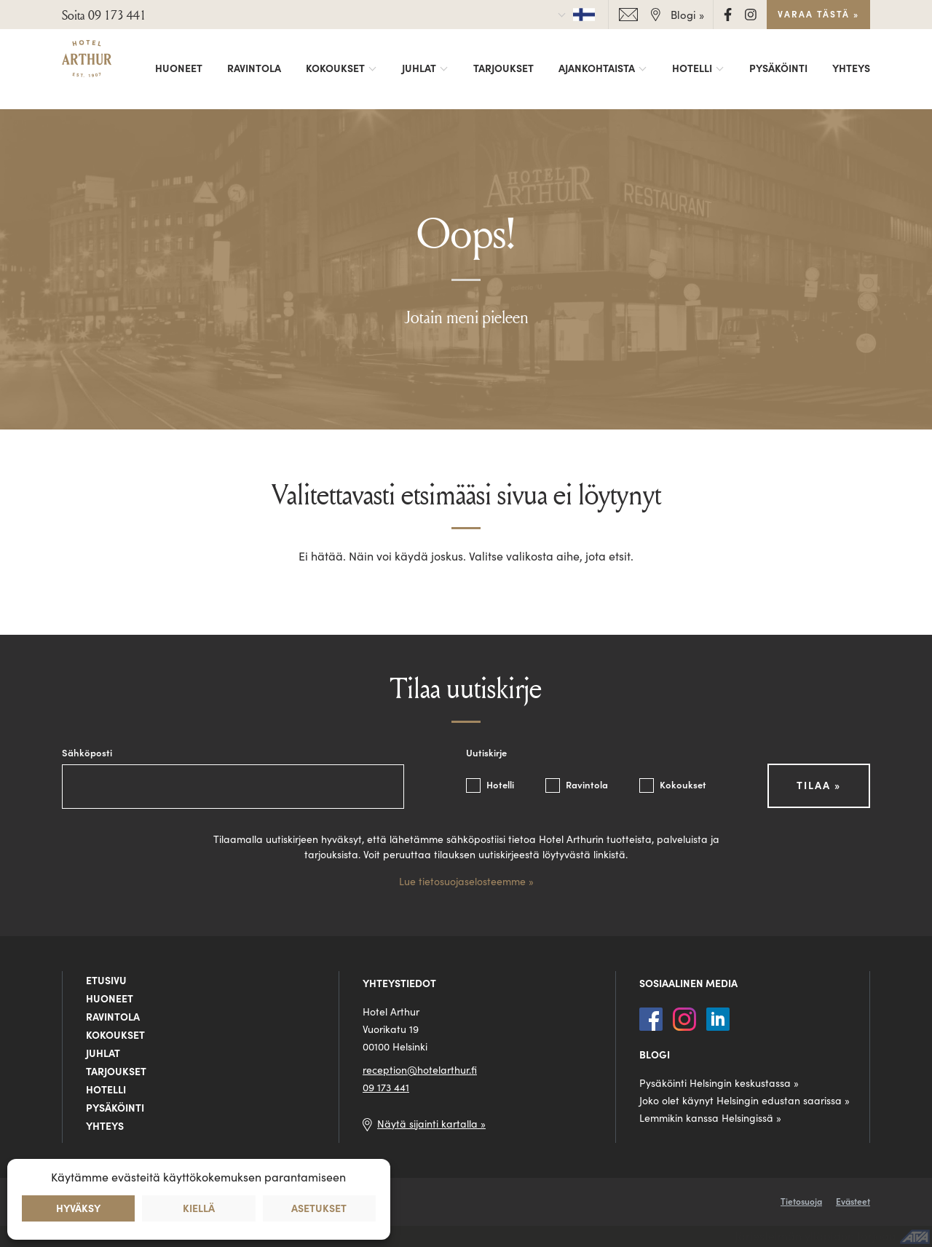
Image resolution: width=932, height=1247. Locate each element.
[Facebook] (729, 13)
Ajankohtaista (596, 68)
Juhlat (419, 68)
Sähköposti (87, 753)
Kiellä (199, 1208)
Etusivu (106, 980)
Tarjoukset (503, 68)
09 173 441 (386, 1087)
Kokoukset (335, 68)
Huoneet (178, 68)
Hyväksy (78, 1208)
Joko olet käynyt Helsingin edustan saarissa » (744, 1100)
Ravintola (254, 68)
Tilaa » (819, 785)
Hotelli (692, 68)
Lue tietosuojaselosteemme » (466, 881)
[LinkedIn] (718, 1017)
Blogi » (687, 15)
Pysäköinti (778, 68)
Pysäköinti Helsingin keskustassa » (719, 1083)
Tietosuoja (801, 1201)
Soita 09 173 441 (104, 15)
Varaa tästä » (818, 14)
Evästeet (853, 1201)
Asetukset (319, 1208)
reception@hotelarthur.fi (420, 1070)
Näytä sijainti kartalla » (431, 1124)
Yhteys (851, 68)
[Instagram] (751, 13)
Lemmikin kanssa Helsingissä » (710, 1118)
